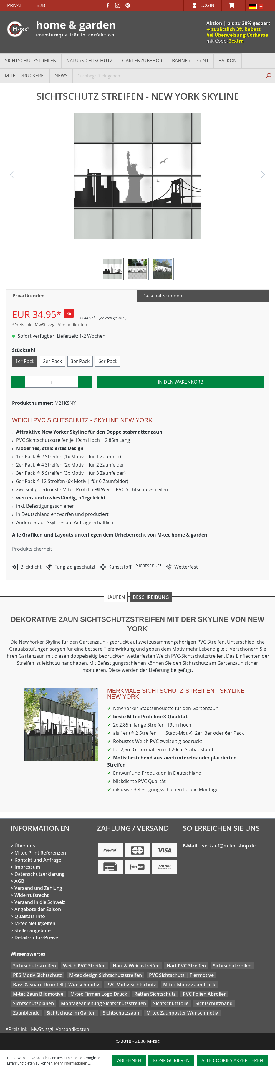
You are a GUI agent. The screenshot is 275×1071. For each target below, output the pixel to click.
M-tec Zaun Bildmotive (38, 994)
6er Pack (107, 361)
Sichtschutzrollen (232, 965)
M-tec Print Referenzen (40, 853)
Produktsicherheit (32, 549)
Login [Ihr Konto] (207, 5)
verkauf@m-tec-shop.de (229, 845)
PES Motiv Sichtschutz (37, 975)
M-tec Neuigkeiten (34, 923)
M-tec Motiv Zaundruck (189, 984)
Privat (14, 5)
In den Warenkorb (180, 382)
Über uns (24, 845)
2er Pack (52, 361)
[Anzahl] (51, 382)
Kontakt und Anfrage (37, 860)
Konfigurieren (171, 1060)
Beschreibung (151, 597)
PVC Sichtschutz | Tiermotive (181, 975)
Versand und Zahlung (38, 888)
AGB (19, 881)
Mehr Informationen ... (72, 1063)
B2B (41, 5)
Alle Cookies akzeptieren (232, 1060)
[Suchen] (268, 76)
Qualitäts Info (29, 916)
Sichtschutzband (214, 1003)
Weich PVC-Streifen (84, 965)
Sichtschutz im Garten (71, 1013)
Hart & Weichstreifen (136, 965)
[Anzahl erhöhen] (85, 382)
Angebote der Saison (37, 909)
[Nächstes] (263, 176)
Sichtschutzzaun (121, 1013)
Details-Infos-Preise (36, 937)
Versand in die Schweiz (39, 902)
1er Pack (24, 361)
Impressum (27, 867)
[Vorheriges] (11, 176)
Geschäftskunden (162, 295)
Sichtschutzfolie (170, 1003)
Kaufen (115, 597)
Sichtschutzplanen (33, 1003)
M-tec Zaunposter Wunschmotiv (182, 1013)
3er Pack (80, 361)
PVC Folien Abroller (204, 994)
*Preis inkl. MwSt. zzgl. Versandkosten (49, 324)
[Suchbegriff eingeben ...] (167, 76)
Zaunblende (26, 1013)
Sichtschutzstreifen (34, 965)
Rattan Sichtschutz (155, 994)
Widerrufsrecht (31, 895)
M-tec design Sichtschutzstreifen (105, 975)
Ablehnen (129, 1060)
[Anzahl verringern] (18, 382)
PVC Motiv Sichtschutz (131, 984)
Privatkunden (28, 295)
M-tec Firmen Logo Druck (98, 994)
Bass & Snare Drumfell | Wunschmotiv (56, 984)
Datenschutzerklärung (39, 874)
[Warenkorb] (233, 5)
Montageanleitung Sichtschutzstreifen (103, 1003)
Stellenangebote (32, 930)
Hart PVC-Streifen (186, 965)
